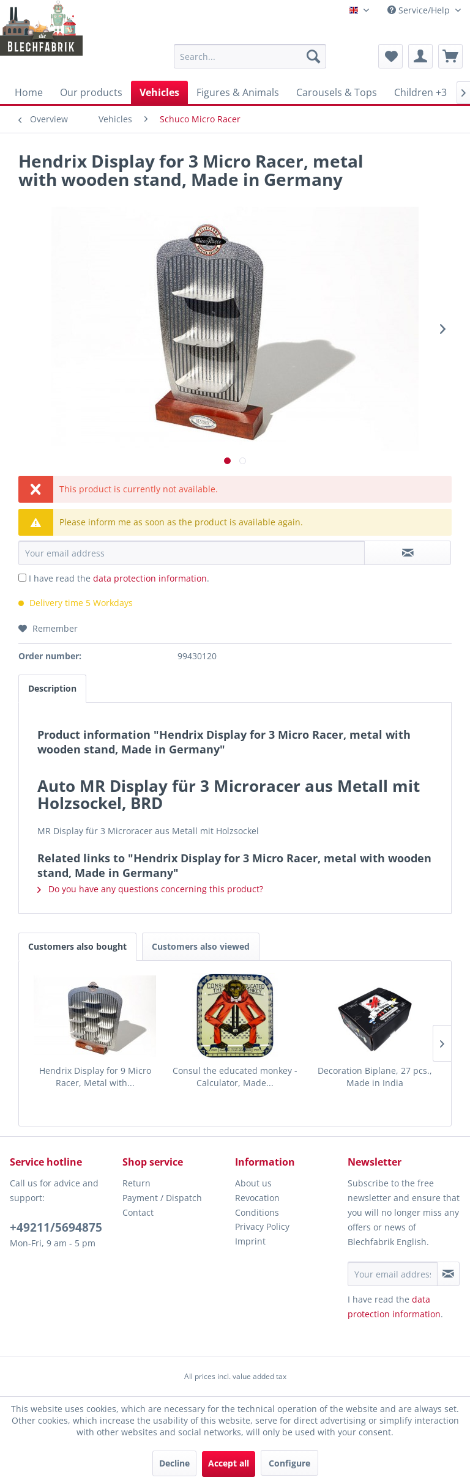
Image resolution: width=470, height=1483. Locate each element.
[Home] (28, 92)
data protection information (150, 578)
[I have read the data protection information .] (22, 578)
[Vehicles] (159, 92)
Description (52, 688)
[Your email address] (393, 1274)
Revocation (257, 1198)
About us (253, 1183)
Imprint (250, 1241)
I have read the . (119, 578)
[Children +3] (420, 92)
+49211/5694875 (56, 1227)
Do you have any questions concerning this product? (150, 889)
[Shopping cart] (450, 56)
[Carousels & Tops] (337, 92)
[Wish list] (390, 56)
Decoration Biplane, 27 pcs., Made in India (375, 1077)
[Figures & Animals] (238, 92)
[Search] (313, 56)
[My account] (420, 56)
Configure (289, 1463)
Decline (174, 1463)
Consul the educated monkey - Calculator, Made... (235, 1077)
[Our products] (91, 92)
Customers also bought (77, 946)
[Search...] (250, 56)
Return (136, 1183)
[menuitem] (250, 56)
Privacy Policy (262, 1226)
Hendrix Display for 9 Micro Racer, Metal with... (95, 1077)
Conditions (257, 1212)
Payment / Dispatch (162, 1198)
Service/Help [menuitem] (419, 10)
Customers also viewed (201, 946)
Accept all (228, 1463)
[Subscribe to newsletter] (448, 1274)
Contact (138, 1212)
